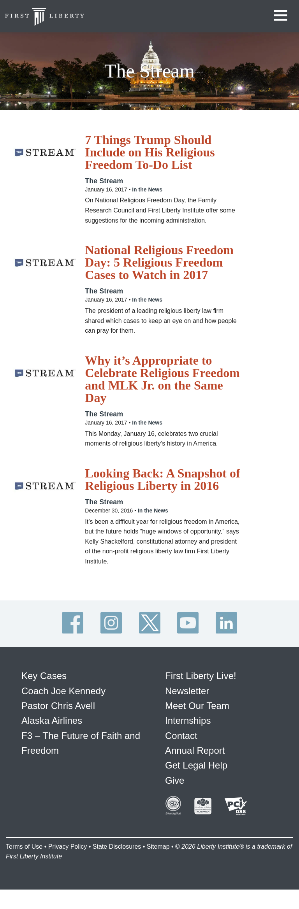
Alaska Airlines (51, 720)
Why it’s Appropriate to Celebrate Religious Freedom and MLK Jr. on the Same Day (162, 379)
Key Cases (44, 675)
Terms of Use (24, 846)
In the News (147, 189)
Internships (188, 720)
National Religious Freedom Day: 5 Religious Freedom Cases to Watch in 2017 (159, 262)
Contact (181, 735)
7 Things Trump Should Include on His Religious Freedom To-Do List (150, 152)
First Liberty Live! (200, 675)
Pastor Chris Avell (58, 705)
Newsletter (187, 691)
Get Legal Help (196, 765)
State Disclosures (117, 846)
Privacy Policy (67, 846)
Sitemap (158, 846)
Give (174, 780)
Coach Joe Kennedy (63, 691)
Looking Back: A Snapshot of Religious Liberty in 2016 (162, 479)
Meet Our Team (197, 705)
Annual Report (195, 750)
